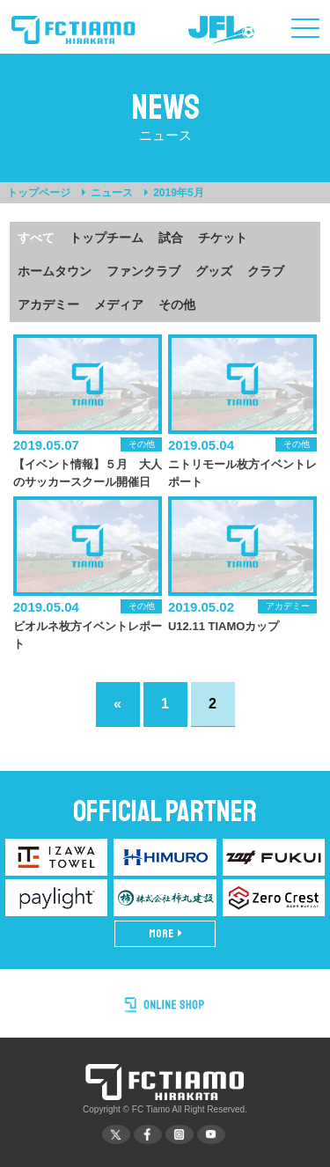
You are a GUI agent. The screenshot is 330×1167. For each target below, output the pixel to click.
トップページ (38, 193)
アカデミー (48, 304)
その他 (176, 304)
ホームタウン (55, 271)
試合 (170, 238)
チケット (222, 238)
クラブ (265, 271)
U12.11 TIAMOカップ (223, 626)
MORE (165, 934)
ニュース (112, 193)
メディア (118, 304)
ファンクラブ (143, 271)
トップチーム (106, 238)
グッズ (213, 271)
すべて (36, 238)
